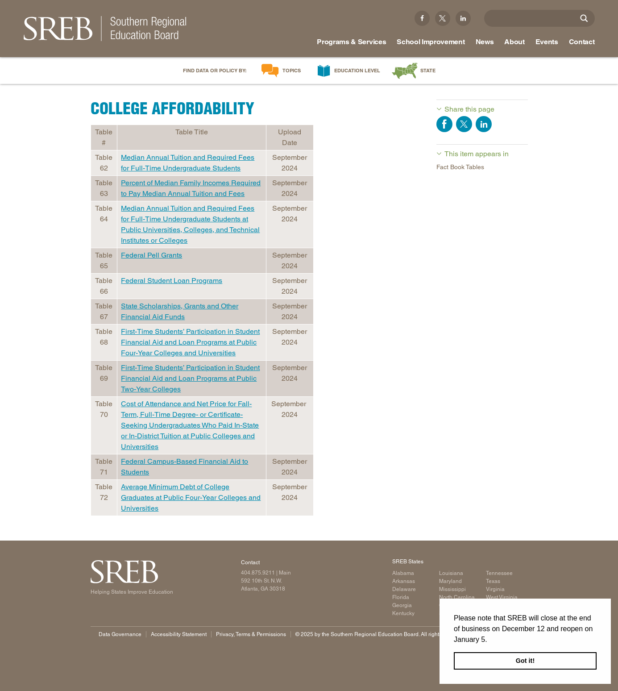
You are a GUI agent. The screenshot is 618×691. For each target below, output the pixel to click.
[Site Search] (584, 18)
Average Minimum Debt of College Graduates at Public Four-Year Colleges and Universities (191, 497)
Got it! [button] (525, 660)
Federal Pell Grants (151, 255)
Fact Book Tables (460, 167)
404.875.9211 (258, 573)
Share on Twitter (464, 124)
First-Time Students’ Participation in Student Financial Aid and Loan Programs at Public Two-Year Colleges (190, 378)
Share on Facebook (444, 124)
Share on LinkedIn (484, 124)
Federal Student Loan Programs (171, 280)
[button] (490, 640)
